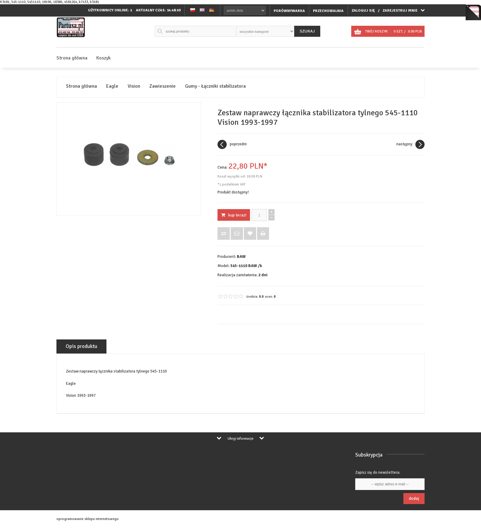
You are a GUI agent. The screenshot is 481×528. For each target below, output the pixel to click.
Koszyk (103, 58)
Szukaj (307, 31)
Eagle (112, 86)
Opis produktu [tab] (81, 346)
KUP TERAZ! (233, 215)
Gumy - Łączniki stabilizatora (215, 86)
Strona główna (71, 58)
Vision (134, 86)
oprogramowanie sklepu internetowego (87, 519)
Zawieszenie (162, 86)
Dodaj (414, 498)
